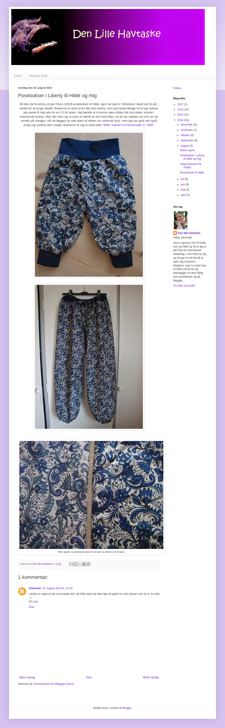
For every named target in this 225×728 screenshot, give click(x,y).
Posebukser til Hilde (192, 172)
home (18, 75)
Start (89, 677)
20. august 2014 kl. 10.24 (57, 588)
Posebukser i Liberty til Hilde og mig (192, 157)
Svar (31, 607)
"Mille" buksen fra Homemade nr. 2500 (128, 125)
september (187, 140)
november (187, 130)
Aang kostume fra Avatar (190, 165)
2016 (181, 109)
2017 (181, 104)
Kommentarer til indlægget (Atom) (54, 683)
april (184, 195)
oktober (185, 135)
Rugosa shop (38, 75)
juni (183, 184)
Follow (177, 88)
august (185, 145)
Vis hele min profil (184, 285)
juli (183, 179)
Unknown (35, 588)
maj (183, 189)
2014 (181, 120)
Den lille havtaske (189, 233)
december (187, 124)
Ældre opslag (151, 677)
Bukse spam (187, 150)
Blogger (126, 708)
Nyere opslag (27, 677)
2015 (181, 114)
